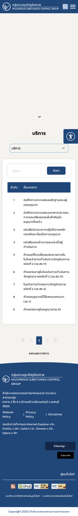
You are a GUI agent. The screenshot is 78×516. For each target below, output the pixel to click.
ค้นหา (56, 170)
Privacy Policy (31, 414)
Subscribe (65, 455)
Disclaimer (55, 414)
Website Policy (7, 414)
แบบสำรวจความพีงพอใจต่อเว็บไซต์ (57, 496)
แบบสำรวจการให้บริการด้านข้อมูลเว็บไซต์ (23, 496)
